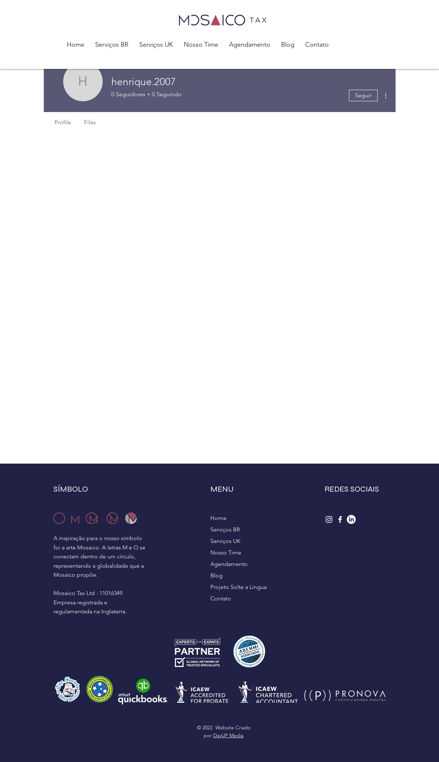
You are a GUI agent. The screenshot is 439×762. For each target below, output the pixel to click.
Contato (220, 598)
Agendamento (229, 564)
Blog (216, 575)
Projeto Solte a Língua (238, 587)
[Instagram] (328, 519)
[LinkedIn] (351, 519)
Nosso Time (225, 552)
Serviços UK (225, 541)
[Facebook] (340, 519)
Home (218, 518)
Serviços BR (225, 529)
